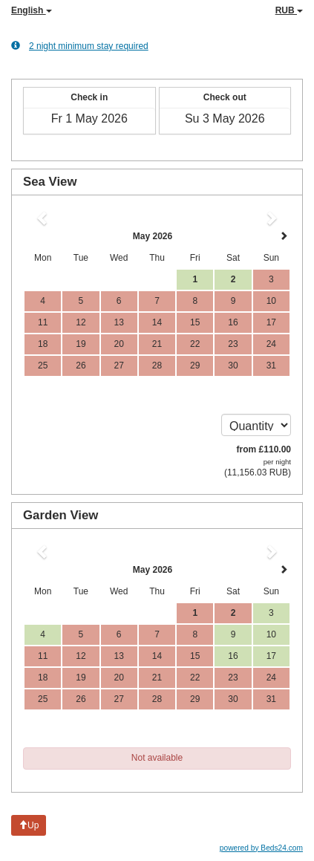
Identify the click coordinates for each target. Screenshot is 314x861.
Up (29, 825)
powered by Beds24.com (261, 848)
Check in (89, 97)
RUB (289, 10)
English (31, 10)
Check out (224, 97)
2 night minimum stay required (79, 45)
